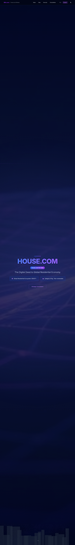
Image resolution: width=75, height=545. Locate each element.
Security (45, 2)
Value (34, 2)
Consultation (53, 2)
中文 (60, 2)
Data (39, 2)
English (65, 2)
